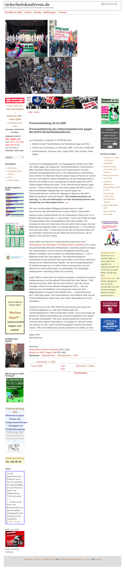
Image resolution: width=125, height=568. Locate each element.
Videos (37, 559)
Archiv (9, 177)
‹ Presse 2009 (36, 366)
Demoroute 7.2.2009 (46, 362)
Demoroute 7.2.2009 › (85, 366)
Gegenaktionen (48, 355)
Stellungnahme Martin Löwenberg (44, 349)
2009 (75, 355)
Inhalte (37, 12)
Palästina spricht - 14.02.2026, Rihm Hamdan (110, 169)
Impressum (28, 559)
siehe (67, 202)
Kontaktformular (47, 559)
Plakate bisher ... (14, 180)
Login (87, 559)
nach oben (62, 367)
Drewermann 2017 (108, 278)
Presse (62, 12)
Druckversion (81, 373)
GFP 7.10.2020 (15, 522)
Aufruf (28, 12)
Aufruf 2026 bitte (15, 109)
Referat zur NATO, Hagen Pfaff (42, 352)
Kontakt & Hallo (13, 12)
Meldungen (50, 12)
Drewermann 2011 (108, 253)
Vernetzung (11, 168)
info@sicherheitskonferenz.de (71, 559)
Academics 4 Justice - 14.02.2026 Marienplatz (111, 160)
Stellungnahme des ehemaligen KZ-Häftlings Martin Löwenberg (57, 245)
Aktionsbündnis (64, 355)
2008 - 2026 (33, 112)
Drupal (98, 559)
